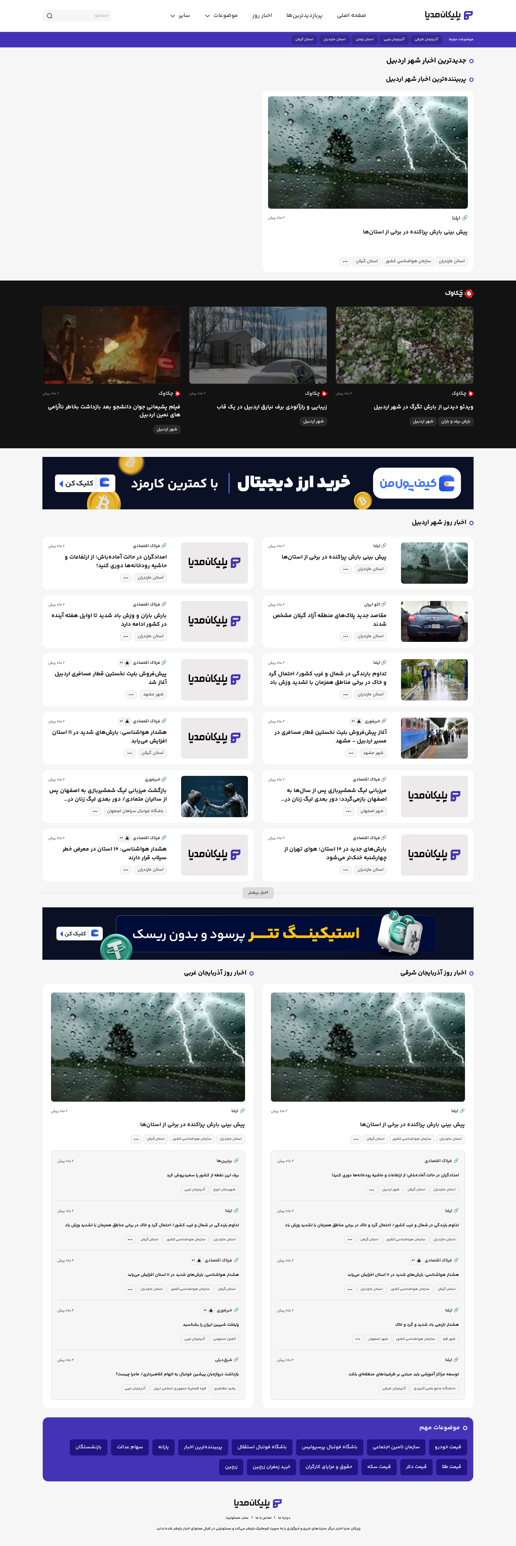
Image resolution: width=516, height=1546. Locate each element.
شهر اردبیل (423, 421)
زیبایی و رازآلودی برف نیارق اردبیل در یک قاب (272, 407)
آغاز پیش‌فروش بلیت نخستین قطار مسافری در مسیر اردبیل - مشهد (331, 737)
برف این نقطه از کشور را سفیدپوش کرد (203, 1175)
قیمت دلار (416, 1467)
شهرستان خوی (224, 1190)
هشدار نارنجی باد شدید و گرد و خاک (427, 1324)
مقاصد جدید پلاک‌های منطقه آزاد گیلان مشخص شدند (330, 620)
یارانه (163, 1447)
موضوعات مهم (439, 1428)
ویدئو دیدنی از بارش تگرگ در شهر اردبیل (424, 407)
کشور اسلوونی (224, 1339)
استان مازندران (334, 39)
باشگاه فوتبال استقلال (262, 1447)
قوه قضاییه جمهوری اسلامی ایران (179, 1389)
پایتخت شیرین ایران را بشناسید (211, 1324)
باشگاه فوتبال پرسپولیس (330, 1447)
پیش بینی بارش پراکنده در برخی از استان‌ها (415, 232)
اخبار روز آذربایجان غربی (215, 973)
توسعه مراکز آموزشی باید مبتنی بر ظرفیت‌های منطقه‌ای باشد (404, 1374)
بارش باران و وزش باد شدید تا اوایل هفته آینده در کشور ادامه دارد (109, 620)
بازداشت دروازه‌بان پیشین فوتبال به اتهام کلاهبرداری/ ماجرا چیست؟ (177, 1374)
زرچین (231, 1467)
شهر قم (449, 1339)
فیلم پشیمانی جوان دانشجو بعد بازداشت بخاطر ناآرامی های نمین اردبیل (114, 411)
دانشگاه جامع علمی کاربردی (435, 1389)
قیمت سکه (379, 1467)
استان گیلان (304, 39)
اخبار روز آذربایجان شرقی (433, 973)
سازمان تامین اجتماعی (396, 1447)
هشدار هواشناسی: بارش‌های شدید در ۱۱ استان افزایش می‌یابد (109, 737)
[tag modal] (345, 261)
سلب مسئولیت (237, 1518)
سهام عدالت (130, 1447)
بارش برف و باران (455, 421)
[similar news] (125, 663)
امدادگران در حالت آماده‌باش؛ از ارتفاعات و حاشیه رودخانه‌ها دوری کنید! (116, 561)
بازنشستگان (88, 1447)
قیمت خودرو (448, 1447)
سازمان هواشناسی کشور (408, 261)
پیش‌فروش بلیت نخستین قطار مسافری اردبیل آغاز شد (111, 678)
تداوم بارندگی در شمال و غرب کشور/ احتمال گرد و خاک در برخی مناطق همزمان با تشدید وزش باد (327, 678)
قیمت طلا (451, 1467)
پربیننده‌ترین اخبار (203, 1447)
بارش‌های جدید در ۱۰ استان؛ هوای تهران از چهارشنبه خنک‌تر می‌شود (335, 853)
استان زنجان (365, 39)
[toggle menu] (221, 15)
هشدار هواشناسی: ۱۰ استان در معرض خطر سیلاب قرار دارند (115, 853)
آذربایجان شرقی (426, 39)
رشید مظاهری (225, 1389)
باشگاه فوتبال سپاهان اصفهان (135, 811)
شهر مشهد (153, 694)
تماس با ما (263, 1518)
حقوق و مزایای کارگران (328, 1467)
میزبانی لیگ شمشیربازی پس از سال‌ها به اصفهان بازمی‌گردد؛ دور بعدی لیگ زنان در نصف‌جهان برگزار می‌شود (336, 795)
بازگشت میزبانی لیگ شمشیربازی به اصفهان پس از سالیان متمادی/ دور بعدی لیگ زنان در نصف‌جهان (108, 795)
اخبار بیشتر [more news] (258, 892)
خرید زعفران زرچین (271, 1467)
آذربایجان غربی (394, 39)
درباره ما (284, 1518)
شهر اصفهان (371, 811)
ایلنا (460, 218)
